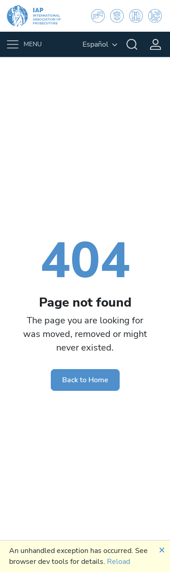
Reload (118, 562)
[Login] (155, 44)
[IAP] (39, 16)
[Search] (132, 44)
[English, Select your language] (100, 44)
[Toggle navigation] (25, 44)
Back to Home (85, 380)
